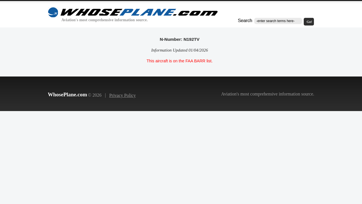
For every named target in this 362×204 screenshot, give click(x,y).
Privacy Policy (122, 95)
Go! (309, 22)
